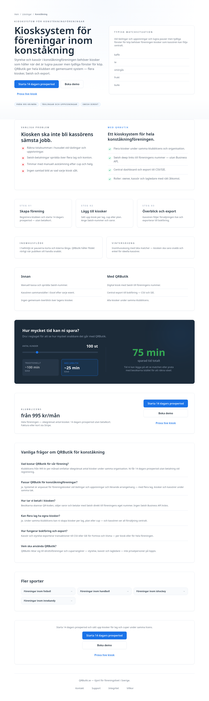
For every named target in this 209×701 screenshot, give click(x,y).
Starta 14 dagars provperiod (36, 84)
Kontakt (79, 688)
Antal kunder (30, 346)
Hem (16, 14)
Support (96, 688)
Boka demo (72, 84)
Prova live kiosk (27, 94)
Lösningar (27, 14)
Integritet (113, 688)
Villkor (130, 688)
